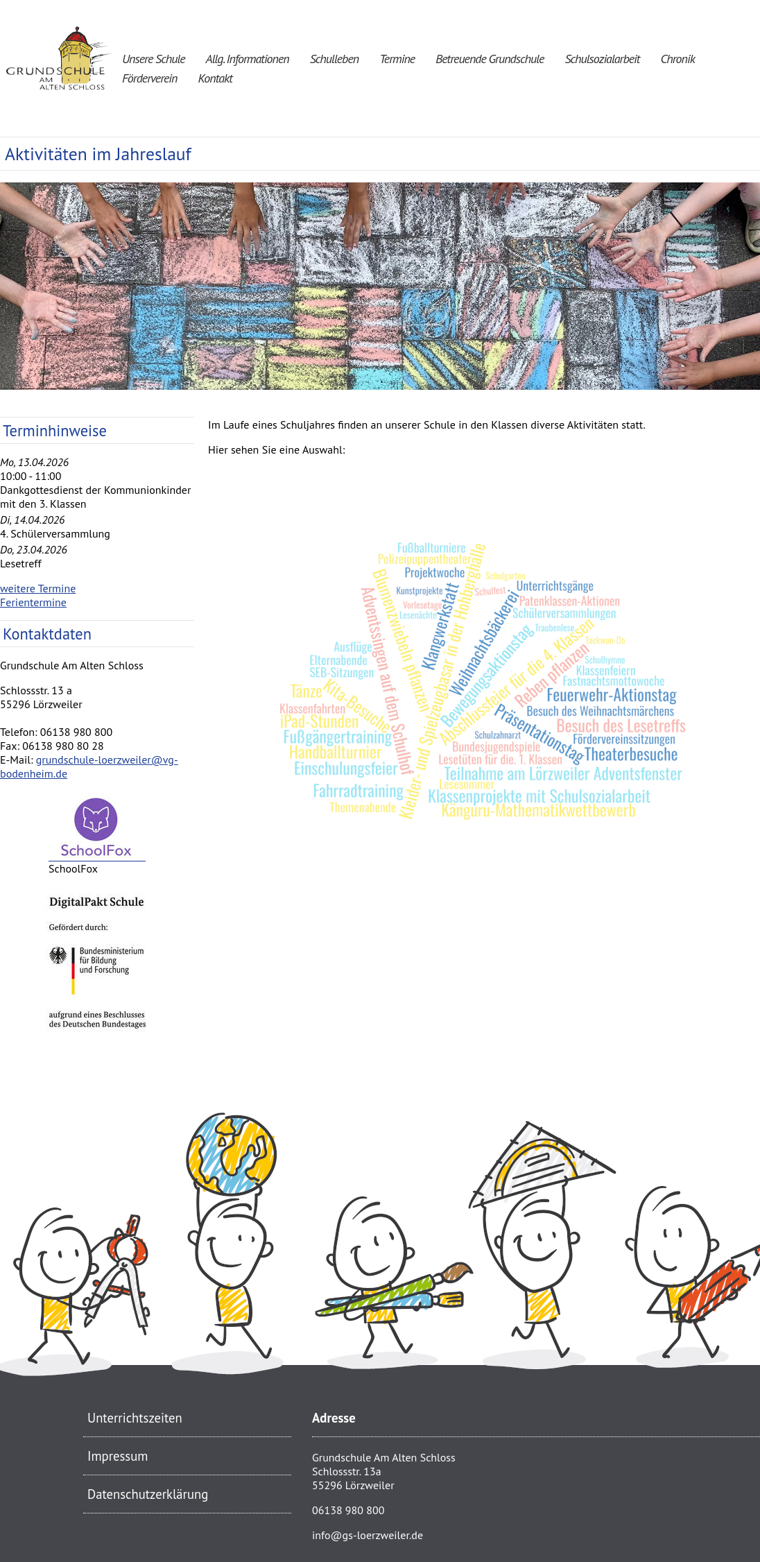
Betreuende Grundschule (489, 59)
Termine (397, 59)
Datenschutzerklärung (147, 1494)
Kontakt (215, 78)
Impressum (117, 1456)
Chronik (677, 59)
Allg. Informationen (247, 59)
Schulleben (334, 59)
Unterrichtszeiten (134, 1417)
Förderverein (149, 78)
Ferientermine (33, 602)
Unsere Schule (153, 59)
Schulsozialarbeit (601, 59)
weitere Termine (38, 588)
